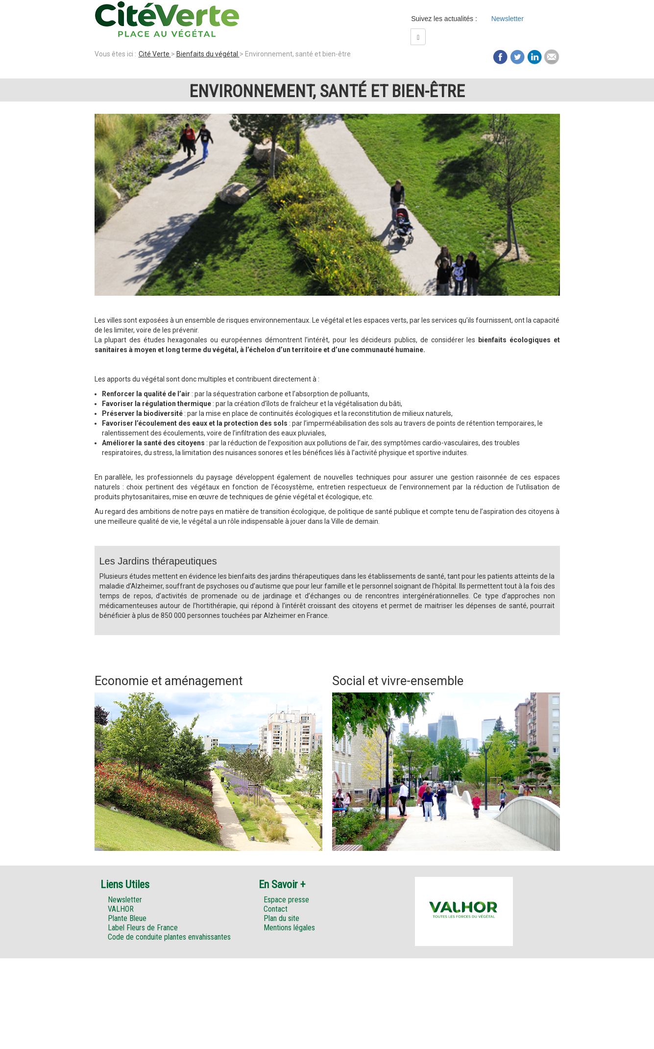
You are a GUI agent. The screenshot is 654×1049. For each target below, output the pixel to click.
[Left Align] (418, 36)
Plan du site (281, 918)
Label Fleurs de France (143, 927)
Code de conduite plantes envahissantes (169, 937)
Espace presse (286, 899)
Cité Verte (155, 54)
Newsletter (507, 19)
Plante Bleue (127, 918)
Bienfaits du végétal (208, 54)
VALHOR (121, 909)
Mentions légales (289, 927)
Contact (276, 909)
